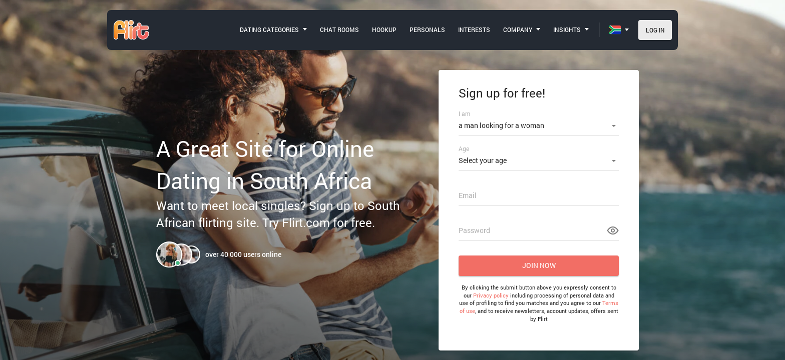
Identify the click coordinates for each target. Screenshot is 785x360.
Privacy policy (491, 295)
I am (464, 114)
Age (464, 148)
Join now (539, 265)
